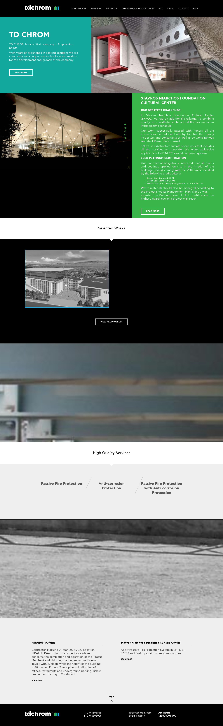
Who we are (78, 8)
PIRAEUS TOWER (43, 643)
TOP (111, 700)
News (170, 8)
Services (96, 8)
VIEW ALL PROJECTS (111, 321)
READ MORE (21, 72)
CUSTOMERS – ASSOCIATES (138, 8)
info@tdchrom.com (140, 712)
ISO (160, 8)
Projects (111, 8)
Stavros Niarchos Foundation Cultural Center (150, 643)
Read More (37, 680)
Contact (183, 8)
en (195, 8)
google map (137, 715)
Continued (68, 674)
